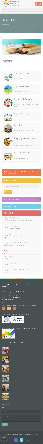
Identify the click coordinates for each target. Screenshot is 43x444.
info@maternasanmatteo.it (14, 294)
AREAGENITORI (38, 4)
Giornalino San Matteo (22, 73)
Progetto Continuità (22, 152)
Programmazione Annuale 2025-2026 (24, 138)
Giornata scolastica (21, 86)
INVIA (5, 424)
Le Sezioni (18, 125)
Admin (36, 434)
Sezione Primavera (21, 114)
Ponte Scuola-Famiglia (23, 99)
